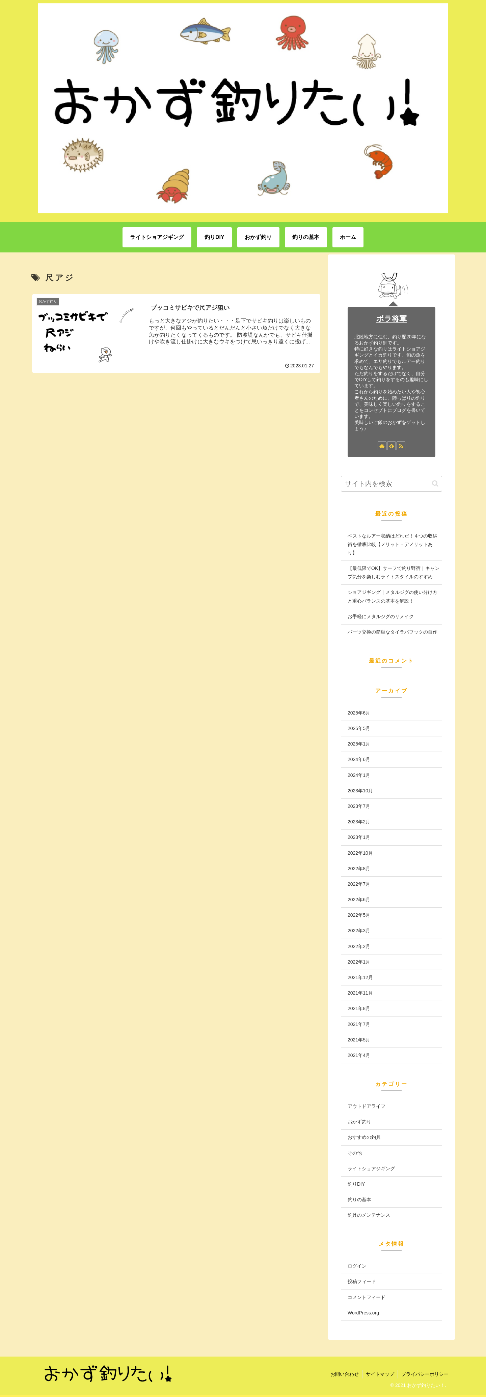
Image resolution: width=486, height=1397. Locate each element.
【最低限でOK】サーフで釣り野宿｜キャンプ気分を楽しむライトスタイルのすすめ (393, 572)
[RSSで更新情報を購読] (401, 446)
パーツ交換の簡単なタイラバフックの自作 (392, 632)
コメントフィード (366, 1297)
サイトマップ (380, 1374)
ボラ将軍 (391, 318)
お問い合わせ (344, 1374)
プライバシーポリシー (425, 1374)
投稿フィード (362, 1281)
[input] (391, 484)
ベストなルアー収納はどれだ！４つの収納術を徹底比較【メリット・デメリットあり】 (392, 544)
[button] (435, 483)
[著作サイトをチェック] (382, 446)
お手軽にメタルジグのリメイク (381, 616)
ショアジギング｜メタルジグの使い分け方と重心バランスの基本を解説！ (392, 596)
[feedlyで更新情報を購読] (391, 446)
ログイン (357, 1266)
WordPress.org (363, 1312)
